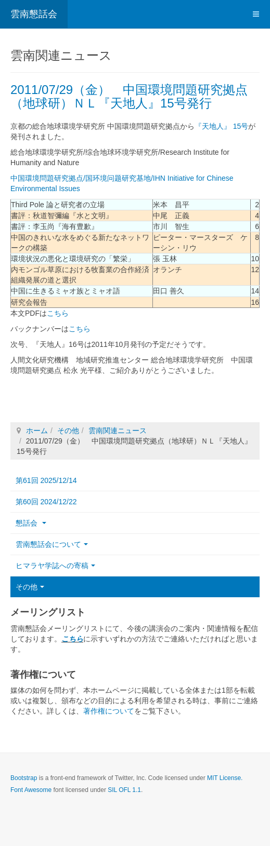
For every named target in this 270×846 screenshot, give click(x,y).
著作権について (108, 710)
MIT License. (224, 777)
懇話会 (31, 522)
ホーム (37, 430)
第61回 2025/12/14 (46, 480)
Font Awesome (31, 789)
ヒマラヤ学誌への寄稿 (55, 565)
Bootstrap (23, 777)
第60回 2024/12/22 (46, 501)
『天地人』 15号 (221, 126)
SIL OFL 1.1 (124, 789)
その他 (68, 430)
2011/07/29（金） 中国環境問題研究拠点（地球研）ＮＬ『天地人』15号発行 (129, 96)
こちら (58, 312)
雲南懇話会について (52, 544)
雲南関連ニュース (117, 430)
